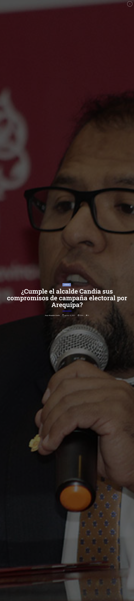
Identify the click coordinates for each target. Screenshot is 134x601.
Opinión (66, 283)
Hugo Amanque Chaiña (52, 313)
